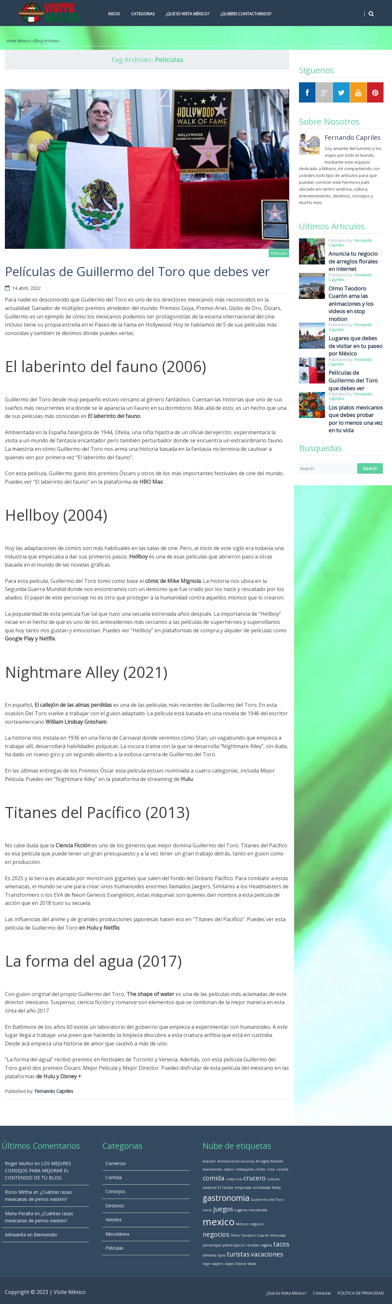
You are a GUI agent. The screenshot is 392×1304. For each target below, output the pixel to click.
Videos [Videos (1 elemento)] (240, 1263)
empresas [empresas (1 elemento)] (243, 1187)
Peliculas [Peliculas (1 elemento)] (278, 1235)
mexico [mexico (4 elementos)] (219, 1221)
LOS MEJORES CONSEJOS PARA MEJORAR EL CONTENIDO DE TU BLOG (38, 1170)
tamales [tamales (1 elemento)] (209, 1255)
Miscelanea (117, 1234)
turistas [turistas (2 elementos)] (238, 1254)
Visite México (18, 41)
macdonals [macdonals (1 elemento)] (258, 1210)
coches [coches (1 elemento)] (282, 1169)
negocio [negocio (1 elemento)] (257, 1224)
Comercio (115, 1163)
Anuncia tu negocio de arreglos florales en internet (353, 261)
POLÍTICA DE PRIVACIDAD (361, 1293)
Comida (113, 1177)
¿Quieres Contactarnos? (245, 14)
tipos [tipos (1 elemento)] (221, 1255)
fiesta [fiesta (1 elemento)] (276, 1187)
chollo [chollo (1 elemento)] (260, 1169)
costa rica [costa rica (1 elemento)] (234, 1179)
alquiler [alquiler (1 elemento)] (209, 1161)
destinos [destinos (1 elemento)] (210, 1187)
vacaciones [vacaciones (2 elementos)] (267, 1254)
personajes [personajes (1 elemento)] (212, 1245)
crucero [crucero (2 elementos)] (254, 1178)
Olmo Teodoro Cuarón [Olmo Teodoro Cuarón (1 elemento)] (249, 1235)
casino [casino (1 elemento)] (228, 1169)
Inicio (114, 14)
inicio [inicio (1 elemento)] (207, 1210)
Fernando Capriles (53, 1091)
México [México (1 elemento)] (242, 1224)
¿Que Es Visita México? (187, 14)
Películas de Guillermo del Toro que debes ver (137, 271)
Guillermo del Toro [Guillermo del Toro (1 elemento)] (267, 1199)
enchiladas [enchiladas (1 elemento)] (261, 1187)
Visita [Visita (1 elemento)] (252, 1263)
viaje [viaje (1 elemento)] (206, 1263)
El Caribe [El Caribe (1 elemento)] (225, 1187)
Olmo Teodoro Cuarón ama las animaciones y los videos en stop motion (351, 304)
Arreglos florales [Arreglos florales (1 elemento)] (269, 1161)
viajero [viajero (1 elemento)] (217, 1263)
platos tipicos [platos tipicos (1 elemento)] (234, 1245)
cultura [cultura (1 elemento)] (273, 1179)
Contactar (322, 1293)
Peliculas (279, 253)
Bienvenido (45, 1234)
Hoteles (113, 1220)
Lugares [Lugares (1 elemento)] (240, 1210)
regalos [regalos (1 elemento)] (266, 1245)
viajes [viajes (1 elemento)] (229, 1263)
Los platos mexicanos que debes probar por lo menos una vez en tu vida (356, 419)
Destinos (114, 1206)
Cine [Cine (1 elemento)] (271, 1169)
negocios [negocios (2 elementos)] (216, 1234)
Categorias (143, 14)
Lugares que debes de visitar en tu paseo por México (356, 345)
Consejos (115, 1191)
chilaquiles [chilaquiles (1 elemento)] (245, 1169)
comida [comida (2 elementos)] (213, 1178)
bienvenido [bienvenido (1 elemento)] (212, 1169)
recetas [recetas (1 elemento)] (252, 1245)
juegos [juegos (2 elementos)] (223, 1209)
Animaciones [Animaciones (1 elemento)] (228, 1161)
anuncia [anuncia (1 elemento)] (247, 1161)
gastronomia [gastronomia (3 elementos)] (226, 1197)
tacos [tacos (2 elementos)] (281, 1244)
